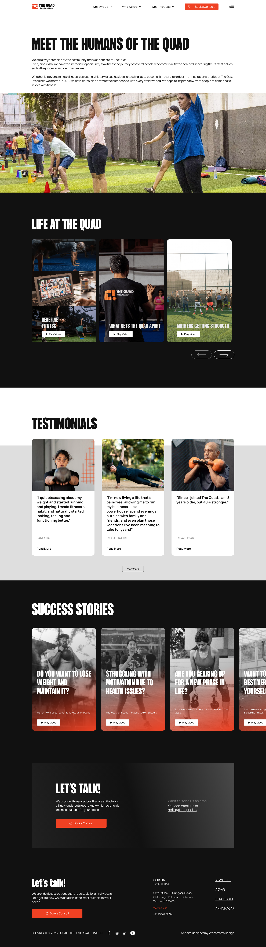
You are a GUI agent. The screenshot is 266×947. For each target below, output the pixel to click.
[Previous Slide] (201, 354)
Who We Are (131, 7)
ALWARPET (223, 880)
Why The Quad (163, 7)
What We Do (102, 7)
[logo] (62, 6)
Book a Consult (201, 7)
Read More (44, 549)
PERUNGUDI (224, 899)
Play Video (53, 334)
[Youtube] (132, 933)
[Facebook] (109, 933)
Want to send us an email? (189, 801)
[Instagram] (117, 933)
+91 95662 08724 (163, 914)
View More (133, 568)
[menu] (231, 6)
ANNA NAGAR (225, 908)
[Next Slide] (224, 354)
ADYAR (220, 889)
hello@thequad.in (182, 809)
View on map (160, 908)
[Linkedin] (124, 933)
